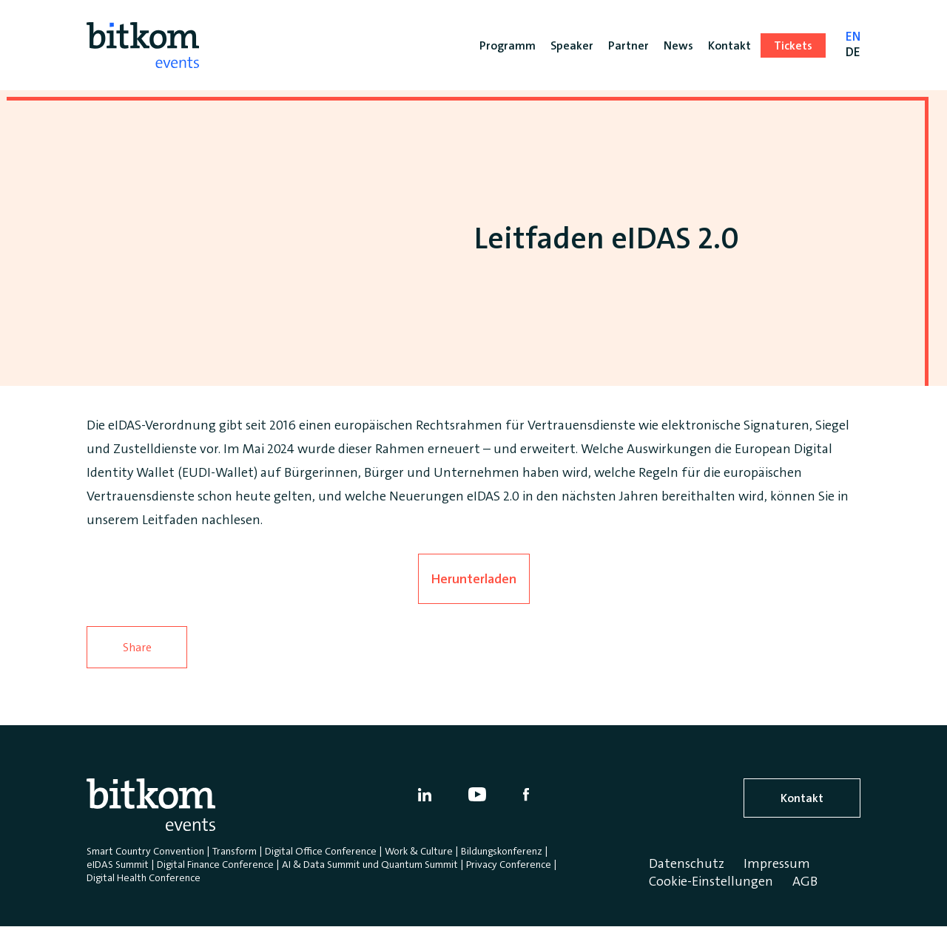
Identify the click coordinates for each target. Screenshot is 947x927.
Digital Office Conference (321, 851)
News (678, 45)
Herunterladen (473, 579)
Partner (628, 45)
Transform (234, 851)
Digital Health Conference (143, 877)
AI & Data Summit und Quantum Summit (370, 864)
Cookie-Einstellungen (711, 881)
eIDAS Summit (118, 864)
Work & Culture (419, 851)
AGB (805, 881)
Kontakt (802, 798)
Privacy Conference (508, 864)
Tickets (793, 45)
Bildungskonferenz (501, 851)
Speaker (571, 45)
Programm (507, 45)
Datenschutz (686, 863)
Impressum (777, 863)
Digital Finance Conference (215, 864)
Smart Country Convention (145, 851)
